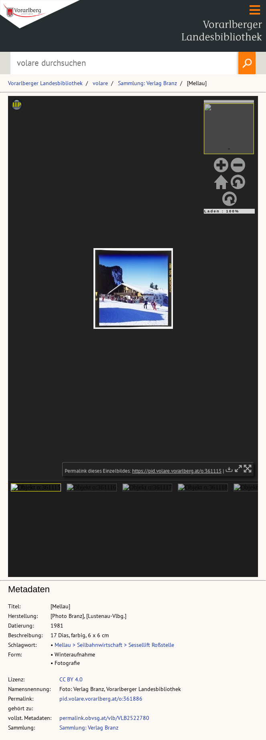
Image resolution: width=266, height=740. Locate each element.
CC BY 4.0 (71, 679)
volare (100, 83)
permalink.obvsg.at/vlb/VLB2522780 (104, 718)
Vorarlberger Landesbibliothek (45, 83)
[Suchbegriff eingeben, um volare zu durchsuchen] (123, 63)
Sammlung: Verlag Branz (147, 83)
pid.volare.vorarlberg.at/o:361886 (100, 698)
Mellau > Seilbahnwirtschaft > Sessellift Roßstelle (114, 644)
